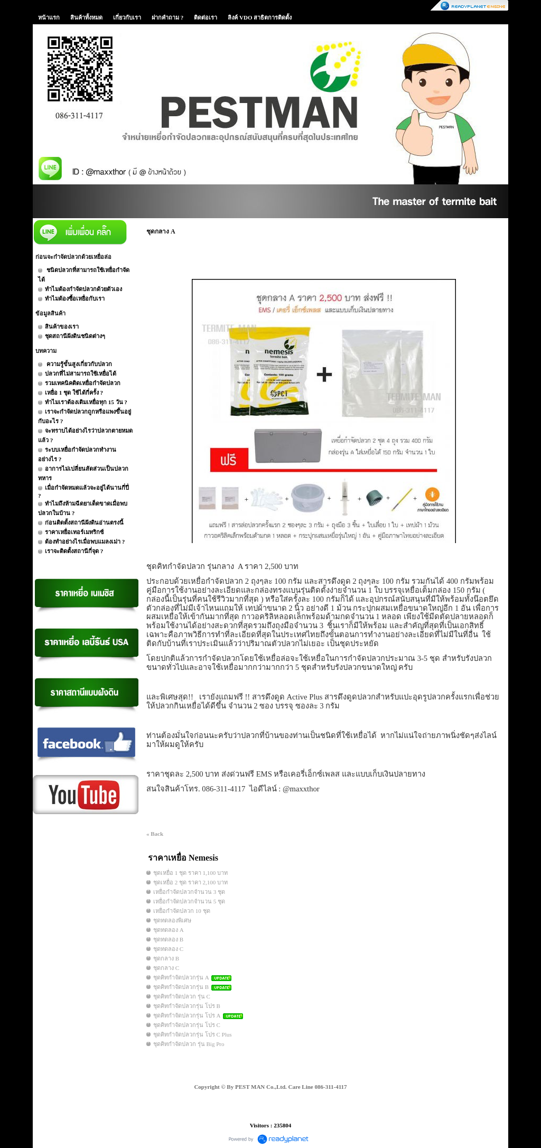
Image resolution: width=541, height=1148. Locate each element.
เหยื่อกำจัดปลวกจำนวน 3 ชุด (189, 892)
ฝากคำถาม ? (167, 17)
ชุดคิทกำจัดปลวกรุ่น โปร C (186, 1025)
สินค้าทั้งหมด (86, 17)
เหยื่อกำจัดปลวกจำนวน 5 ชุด (189, 901)
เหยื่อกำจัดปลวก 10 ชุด (181, 911)
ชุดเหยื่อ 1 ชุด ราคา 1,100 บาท (190, 873)
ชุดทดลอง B (168, 939)
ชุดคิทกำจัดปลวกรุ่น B (181, 987)
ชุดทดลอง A (168, 930)
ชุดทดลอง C (168, 949)
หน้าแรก (49, 17)
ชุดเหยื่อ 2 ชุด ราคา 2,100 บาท (190, 882)
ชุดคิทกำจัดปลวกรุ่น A (181, 977)
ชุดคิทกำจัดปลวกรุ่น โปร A (187, 1015)
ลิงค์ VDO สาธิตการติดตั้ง (260, 17)
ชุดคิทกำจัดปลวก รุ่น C (181, 996)
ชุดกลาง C (166, 968)
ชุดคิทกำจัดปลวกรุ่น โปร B (186, 1006)
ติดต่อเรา (205, 17)
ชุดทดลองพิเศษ (172, 920)
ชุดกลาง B (166, 958)
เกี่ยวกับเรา (127, 17)
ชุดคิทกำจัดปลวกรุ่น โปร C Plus (192, 1034)
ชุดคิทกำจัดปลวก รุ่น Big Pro (188, 1044)
